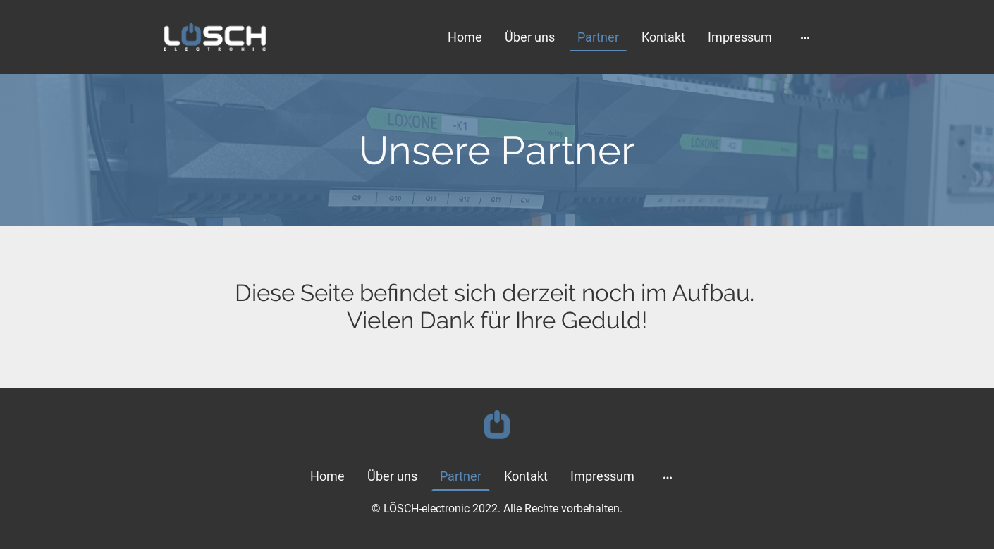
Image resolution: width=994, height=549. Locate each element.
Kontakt (663, 37)
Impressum (740, 37)
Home (465, 37)
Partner (598, 37)
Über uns (530, 37)
